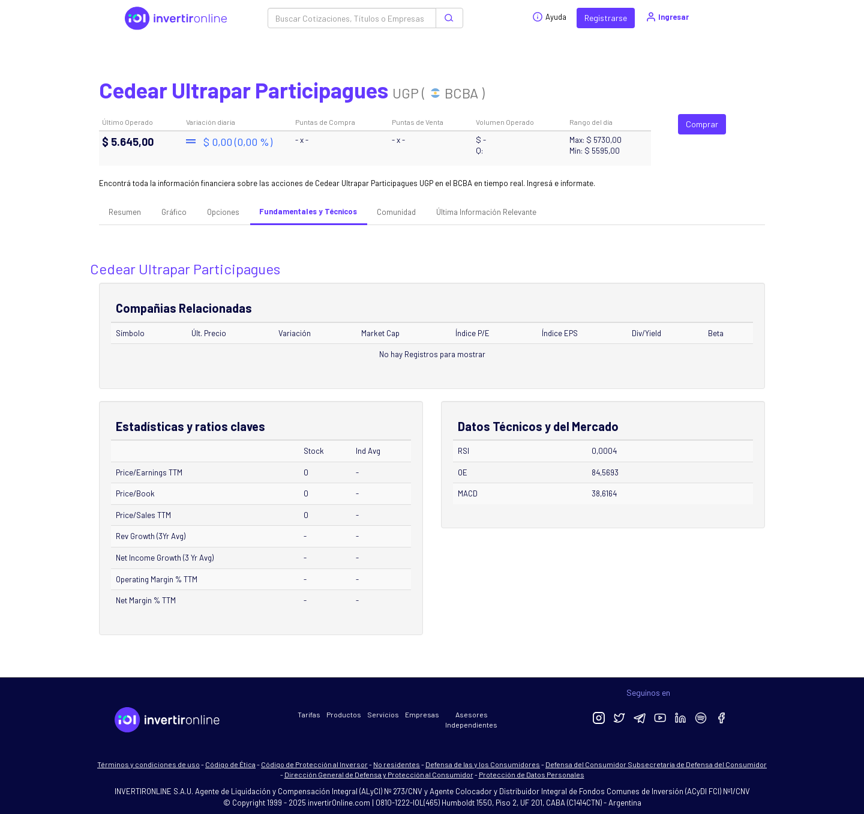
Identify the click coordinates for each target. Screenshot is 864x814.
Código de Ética (230, 764)
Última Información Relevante (486, 212)
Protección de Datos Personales (531, 774)
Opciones (223, 212)
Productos (343, 714)
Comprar (702, 124)
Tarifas (309, 714)
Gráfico (174, 212)
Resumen (125, 212)
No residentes (396, 764)
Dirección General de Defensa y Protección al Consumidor (378, 774)
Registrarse (605, 18)
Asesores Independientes (471, 719)
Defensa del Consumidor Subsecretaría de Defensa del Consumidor (656, 764)
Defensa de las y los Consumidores (482, 764)
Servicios (383, 714)
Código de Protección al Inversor (314, 764)
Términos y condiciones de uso (148, 764)
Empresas (422, 714)
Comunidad (396, 212)
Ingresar (667, 17)
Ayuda (549, 17)
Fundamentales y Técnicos (308, 211)
